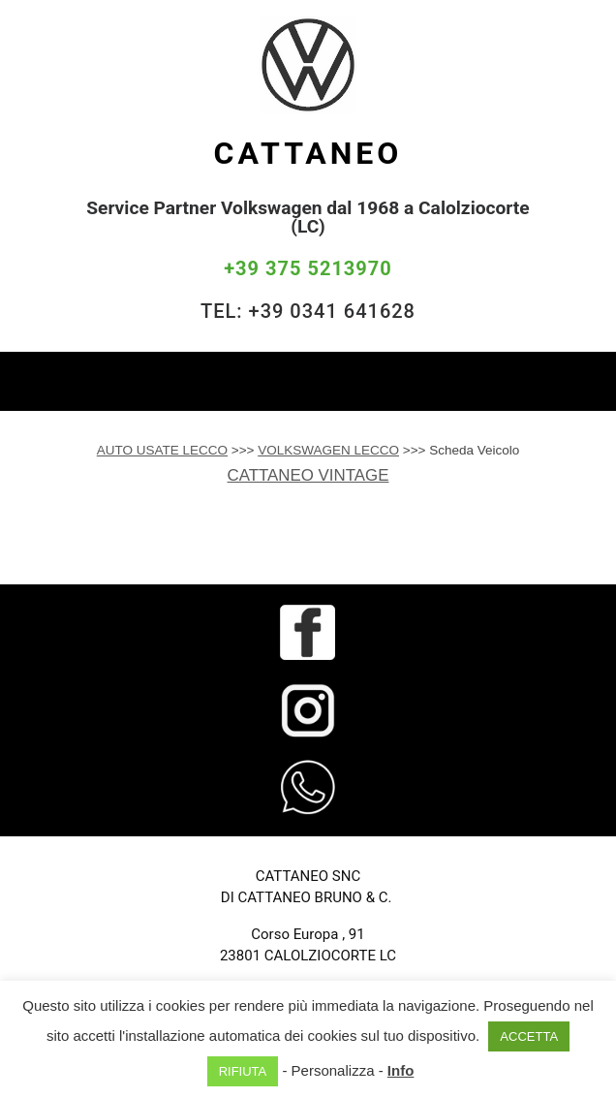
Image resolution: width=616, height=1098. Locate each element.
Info (401, 1070)
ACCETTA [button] (529, 1036)
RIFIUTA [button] (243, 1071)
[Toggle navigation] (587, 380)
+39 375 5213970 (308, 268)
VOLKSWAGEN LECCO (328, 450)
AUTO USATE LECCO (162, 450)
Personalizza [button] (333, 1070)
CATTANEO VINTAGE (308, 475)
